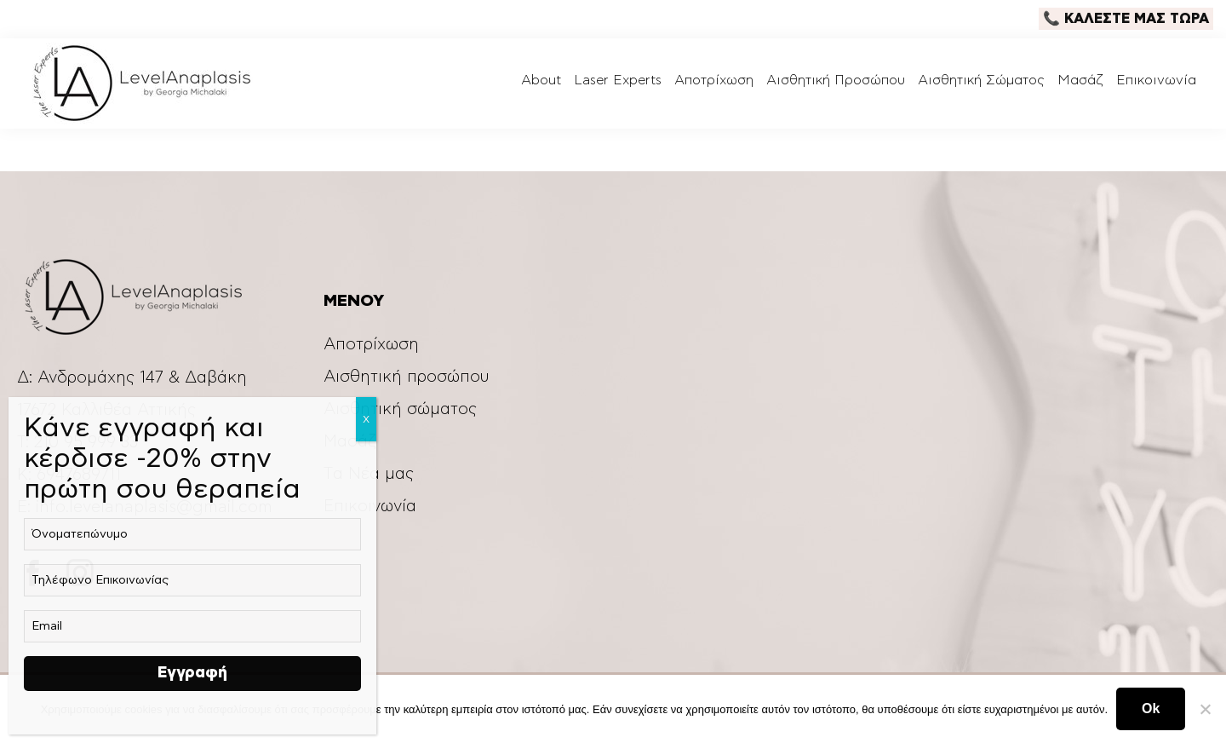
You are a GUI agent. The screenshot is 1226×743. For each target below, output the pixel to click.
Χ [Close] (366, 419)
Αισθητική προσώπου (406, 377)
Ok (1151, 708)
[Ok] (1204, 708)
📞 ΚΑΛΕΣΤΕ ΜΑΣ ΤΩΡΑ (1126, 19)
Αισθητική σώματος (400, 409)
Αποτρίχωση (371, 345)
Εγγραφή (192, 673)
